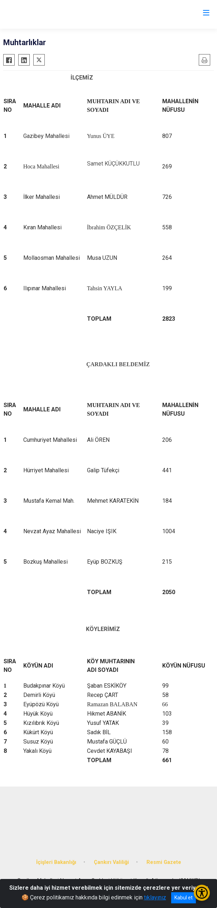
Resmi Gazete (163, 862)
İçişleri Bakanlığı (56, 862)
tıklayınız (155, 897)
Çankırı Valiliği (111, 862)
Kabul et (183, 897)
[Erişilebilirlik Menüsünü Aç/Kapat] (202, 893)
